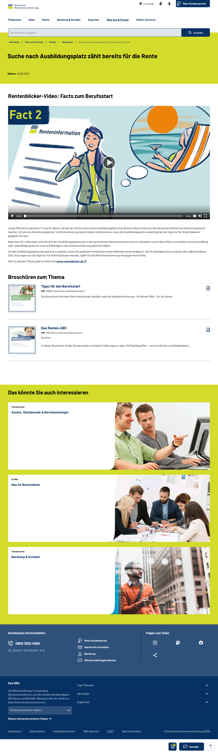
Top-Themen (85, 685)
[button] (146, 4)
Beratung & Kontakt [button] (68, 19)
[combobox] (94, 32)
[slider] (103, 216)
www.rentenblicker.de (69, 261)
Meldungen (67, 42)
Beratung (89, 653)
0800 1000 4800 (27, 643)
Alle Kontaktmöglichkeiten (100, 660)
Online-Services (146, 19)
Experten (83, 701)
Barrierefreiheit (131, 731)
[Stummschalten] (200, 215)
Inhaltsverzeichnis (64, 731)
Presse (52, 42)
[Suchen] (195, 32)
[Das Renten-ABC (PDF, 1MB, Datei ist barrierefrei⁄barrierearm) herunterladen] (206, 330)
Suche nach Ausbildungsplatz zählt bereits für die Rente (104, 42)
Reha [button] (32, 19)
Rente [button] (45, 19)
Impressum (14, 731)
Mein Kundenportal (194, 3)
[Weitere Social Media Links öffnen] (155, 656)
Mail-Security (91, 731)
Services (83, 693)
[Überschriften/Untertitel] (194, 215)
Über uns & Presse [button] (118, 19)
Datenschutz (37, 731)
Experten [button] (93, 19)
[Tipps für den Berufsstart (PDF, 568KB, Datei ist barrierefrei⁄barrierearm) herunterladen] (206, 288)
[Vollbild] (205, 215)
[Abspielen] (109, 162)
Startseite (14, 42)
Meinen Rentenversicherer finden (28, 718)
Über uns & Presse (34, 42)
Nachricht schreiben (96, 647)
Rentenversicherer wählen (26, 710)
